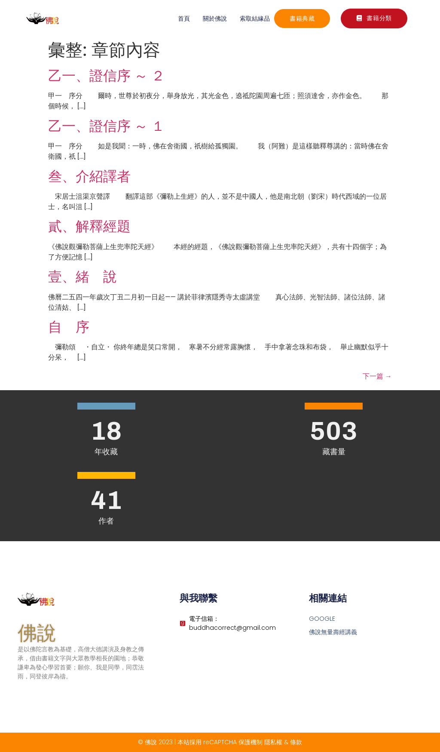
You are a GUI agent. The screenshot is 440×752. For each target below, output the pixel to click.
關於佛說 (215, 18)
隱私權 (273, 742)
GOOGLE (322, 618)
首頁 (184, 18)
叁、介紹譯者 (89, 176)
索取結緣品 (255, 18)
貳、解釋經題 (89, 226)
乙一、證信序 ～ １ (106, 126)
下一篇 (377, 376)
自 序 (68, 327)
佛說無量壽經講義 (333, 632)
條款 (296, 742)
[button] (374, 18)
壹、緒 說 (82, 276)
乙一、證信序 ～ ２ (106, 76)
